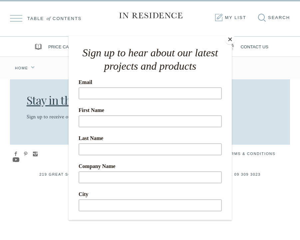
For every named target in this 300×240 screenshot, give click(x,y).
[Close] (230, 38)
